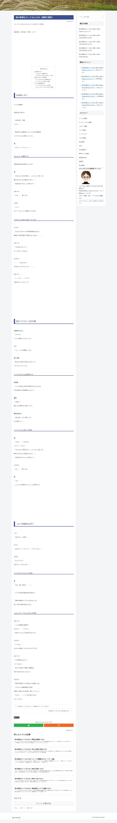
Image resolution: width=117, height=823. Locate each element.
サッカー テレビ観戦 (85, 122)
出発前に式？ (38, 71)
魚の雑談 (81, 165)
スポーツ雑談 (83, 126)
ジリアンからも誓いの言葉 (43, 82)
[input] (91, 17)
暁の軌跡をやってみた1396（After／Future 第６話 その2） (90, 49)
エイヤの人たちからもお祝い (43, 86)
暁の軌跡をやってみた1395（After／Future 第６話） (90, 55)
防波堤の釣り (83, 157)
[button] (102, 17)
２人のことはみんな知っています (45, 76)
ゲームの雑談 (83, 118)
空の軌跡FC (82, 149)
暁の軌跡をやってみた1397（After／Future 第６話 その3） (90, 43)
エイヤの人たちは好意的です (43, 80)
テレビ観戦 (82, 130)
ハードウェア (83, 134)
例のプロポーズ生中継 (40, 78)
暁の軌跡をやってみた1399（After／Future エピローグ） (90, 30)
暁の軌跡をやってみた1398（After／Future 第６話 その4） (90, 37)
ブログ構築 (82, 138)
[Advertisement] (43, 49)
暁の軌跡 (16, 718)
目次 (41, 68)
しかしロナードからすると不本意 (45, 88)
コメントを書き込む (43, 807)
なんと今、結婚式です (42, 74)
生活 (80, 146)
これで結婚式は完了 (40, 84)
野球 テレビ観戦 (84, 153)
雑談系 (81, 161)
